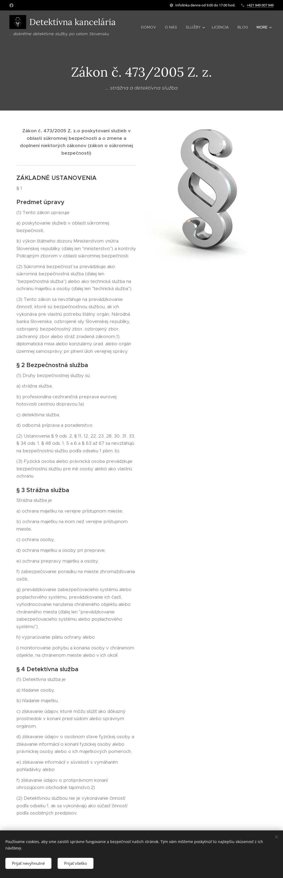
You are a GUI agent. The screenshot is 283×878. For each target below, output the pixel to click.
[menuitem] (150, 27)
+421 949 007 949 (260, 5)
